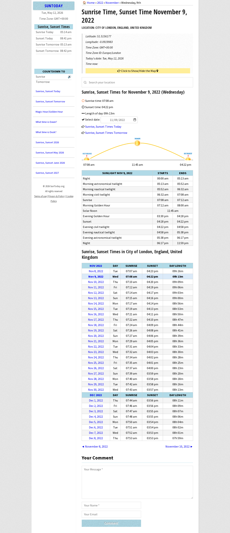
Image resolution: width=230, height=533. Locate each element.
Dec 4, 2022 (96, 416)
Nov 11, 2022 (96, 287)
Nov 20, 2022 (96, 336)
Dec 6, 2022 (96, 427)
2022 (100, 2)
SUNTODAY (54, 5)
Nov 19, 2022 (96, 330)
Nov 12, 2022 (96, 292)
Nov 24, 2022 (96, 357)
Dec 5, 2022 (96, 422)
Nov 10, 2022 (96, 282)
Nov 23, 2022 (96, 352)
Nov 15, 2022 (96, 309)
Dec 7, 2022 (96, 433)
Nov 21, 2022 (96, 341)
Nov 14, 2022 (96, 303)
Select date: (111, 119)
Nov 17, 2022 (96, 319)
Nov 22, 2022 (96, 346)
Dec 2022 (96, 395)
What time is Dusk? (46, 132)
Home (91, 2)
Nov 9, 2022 (95, 276)
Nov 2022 (96, 266)
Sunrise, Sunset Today (48, 91)
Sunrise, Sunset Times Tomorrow (106, 133)
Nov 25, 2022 (96, 362)
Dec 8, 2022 (96, 438)
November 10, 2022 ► (179, 446)
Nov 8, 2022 (96, 271)
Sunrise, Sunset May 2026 (50, 152)
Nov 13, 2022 (96, 298)
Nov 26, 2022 (96, 368)
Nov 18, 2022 (96, 325)
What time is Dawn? (46, 122)
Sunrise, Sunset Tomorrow (50, 101)
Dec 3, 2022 (96, 411)
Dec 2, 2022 (96, 406)
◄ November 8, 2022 (95, 446)
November (112, 2)
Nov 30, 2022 (96, 389)
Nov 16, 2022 (96, 314)
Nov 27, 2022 (96, 373)
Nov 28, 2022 (96, 379)
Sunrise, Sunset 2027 (47, 172)
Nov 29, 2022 (96, 384)
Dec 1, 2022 (96, 400)
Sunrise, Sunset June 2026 (50, 162)
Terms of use (40, 196)
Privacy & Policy (56, 196)
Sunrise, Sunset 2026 (47, 142)
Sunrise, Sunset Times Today (103, 126)
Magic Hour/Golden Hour (49, 111)
